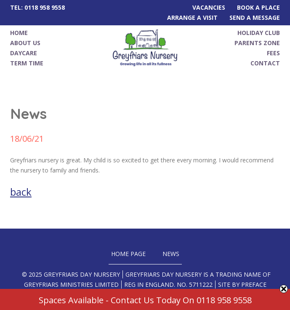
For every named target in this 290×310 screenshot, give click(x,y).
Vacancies (208, 7)
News (170, 254)
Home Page (128, 254)
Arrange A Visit (192, 17)
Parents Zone (257, 43)
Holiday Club (258, 33)
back (21, 192)
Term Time (26, 63)
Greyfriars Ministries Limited (71, 284)
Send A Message (254, 17)
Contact (265, 63)
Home (19, 33)
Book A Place (258, 7)
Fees (273, 53)
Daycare (23, 53)
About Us (25, 43)
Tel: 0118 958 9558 (37, 7)
